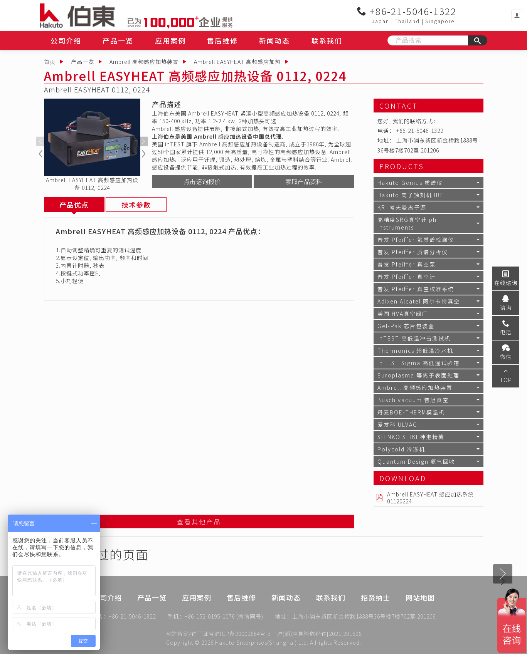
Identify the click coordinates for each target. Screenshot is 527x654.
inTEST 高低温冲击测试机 (414, 338)
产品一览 (118, 40)
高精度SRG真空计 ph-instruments (408, 223)
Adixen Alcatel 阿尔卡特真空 (418, 301)
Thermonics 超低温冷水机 (415, 350)
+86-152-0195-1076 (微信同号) (224, 617)
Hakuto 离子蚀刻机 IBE (410, 195)
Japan (380, 21)
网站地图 (420, 607)
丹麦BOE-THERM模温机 (411, 412)
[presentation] (40, 141)
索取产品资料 (303, 181)
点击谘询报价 (202, 181)
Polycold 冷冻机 (401, 449)
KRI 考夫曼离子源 (401, 207)
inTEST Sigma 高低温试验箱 (418, 363)
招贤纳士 (375, 607)
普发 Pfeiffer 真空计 (406, 276)
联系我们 (326, 40)
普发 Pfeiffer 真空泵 (406, 264)
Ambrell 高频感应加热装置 (143, 61)
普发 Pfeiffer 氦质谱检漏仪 (415, 239)
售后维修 (222, 40)
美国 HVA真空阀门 (402, 313)
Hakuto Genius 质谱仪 (410, 182)
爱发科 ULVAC (397, 424)
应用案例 (170, 40)
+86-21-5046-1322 (406, 11)
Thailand (407, 21)
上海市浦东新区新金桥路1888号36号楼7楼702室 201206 (364, 617)
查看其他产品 (199, 522)
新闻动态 (274, 40)
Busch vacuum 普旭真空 (413, 400)
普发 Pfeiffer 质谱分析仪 (412, 252)
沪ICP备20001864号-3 (242, 633)
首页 (50, 61)
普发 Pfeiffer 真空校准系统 (415, 289)
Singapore (440, 21)
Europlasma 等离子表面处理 (418, 375)
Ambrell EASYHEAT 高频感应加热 (237, 61)
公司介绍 (66, 40)
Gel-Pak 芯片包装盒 (405, 326)
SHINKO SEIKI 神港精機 (410, 437)
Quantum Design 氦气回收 (416, 461)
